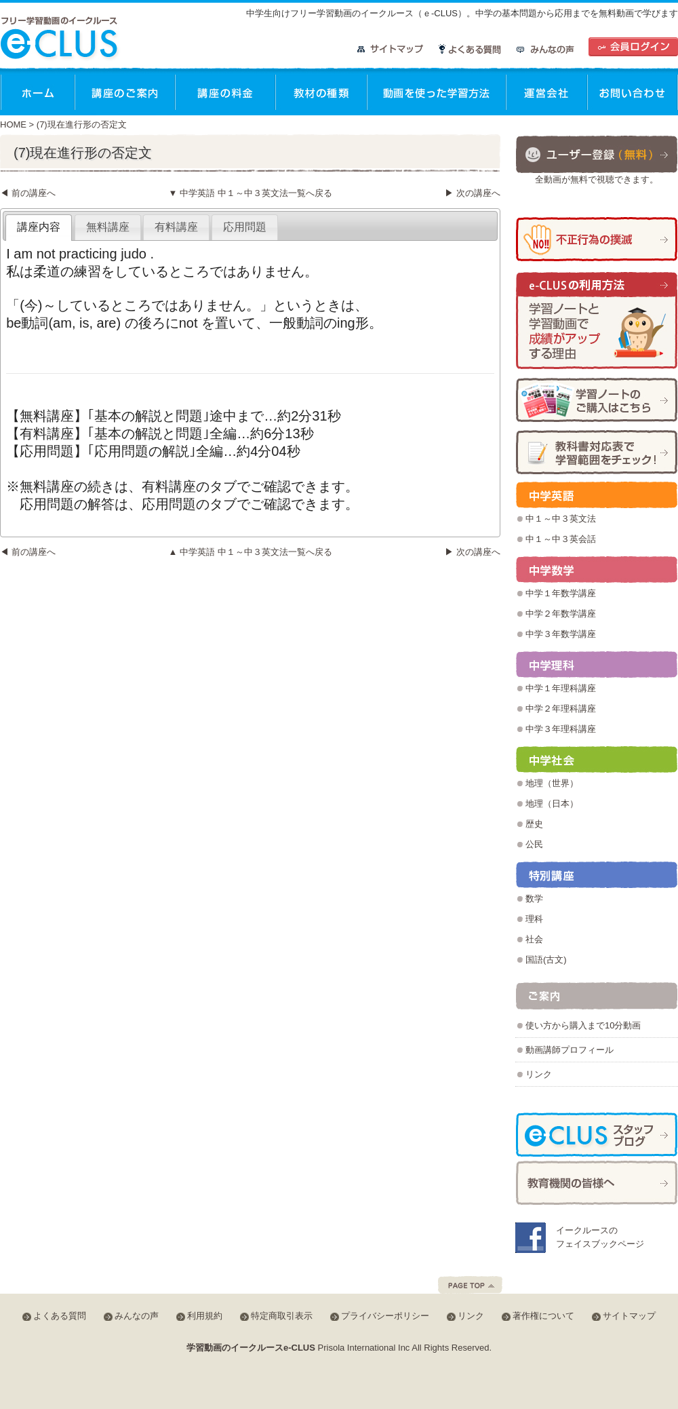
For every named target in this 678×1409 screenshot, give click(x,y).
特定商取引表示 (282, 1316)
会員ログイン (633, 46)
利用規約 (204, 1316)
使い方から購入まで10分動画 (583, 1025)
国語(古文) (546, 959)
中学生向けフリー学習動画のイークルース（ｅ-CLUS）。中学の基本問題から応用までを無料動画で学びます (462, 13)
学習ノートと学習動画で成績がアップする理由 (596, 321)
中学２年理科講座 (560, 708)
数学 (534, 898)
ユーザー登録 (596, 153)
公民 (534, 844)
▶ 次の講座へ (472, 193)
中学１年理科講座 (560, 688)
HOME (13, 124)
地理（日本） (551, 803)
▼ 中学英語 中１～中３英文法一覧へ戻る (250, 193)
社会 (534, 939)
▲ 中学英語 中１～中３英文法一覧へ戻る (250, 552)
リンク (538, 1074)
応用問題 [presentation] (244, 227)
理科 (534, 919)
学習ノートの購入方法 (596, 400)
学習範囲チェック (596, 452)
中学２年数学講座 (560, 614)
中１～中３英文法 (560, 519)
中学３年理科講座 (560, 729)
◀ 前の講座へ (28, 193)
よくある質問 (470, 49)
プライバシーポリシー (385, 1316)
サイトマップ (390, 49)
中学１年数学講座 (560, 593)
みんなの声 (545, 49)
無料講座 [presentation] (107, 227)
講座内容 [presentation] (38, 227)
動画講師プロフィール (569, 1050)
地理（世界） (551, 783)
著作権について (543, 1316)
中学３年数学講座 (560, 634)
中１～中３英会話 (560, 539)
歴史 (534, 824)
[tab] (38, 227)
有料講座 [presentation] (176, 227)
